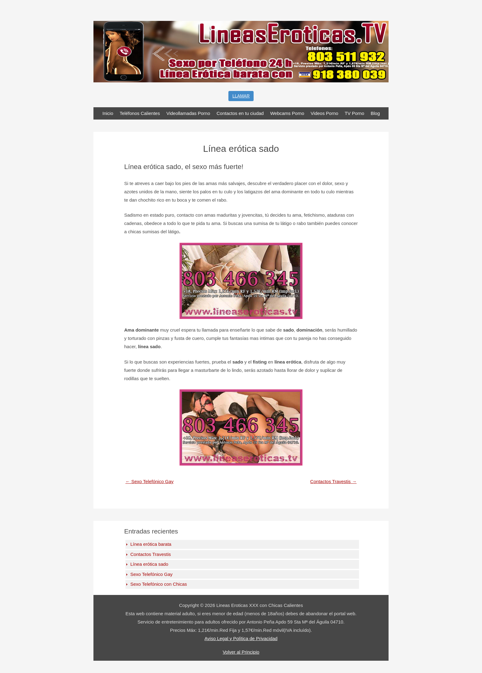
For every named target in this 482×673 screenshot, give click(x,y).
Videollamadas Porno (188, 113)
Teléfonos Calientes (140, 113)
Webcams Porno (287, 113)
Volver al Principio (241, 652)
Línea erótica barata (150, 544)
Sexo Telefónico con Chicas (158, 584)
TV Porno (354, 113)
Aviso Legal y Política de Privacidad (240, 638)
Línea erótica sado (149, 564)
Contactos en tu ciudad (240, 113)
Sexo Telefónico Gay (149, 481)
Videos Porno (324, 113)
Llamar (241, 95)
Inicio (107, 113)
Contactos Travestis (333, 481)
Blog (375, 113)
